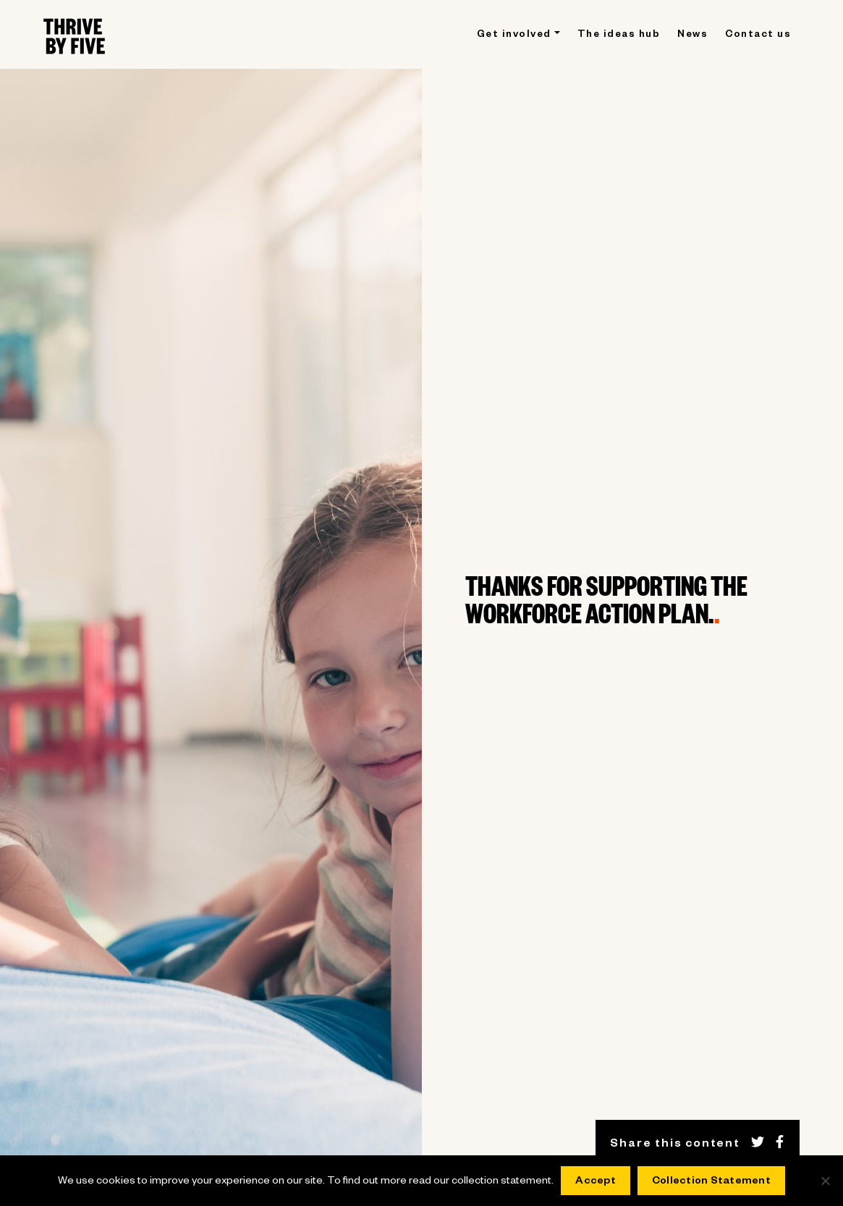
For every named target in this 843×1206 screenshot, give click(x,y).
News (692, 35)
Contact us (758, 35)
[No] (825, 1180)
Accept (595, 1182)
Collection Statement (711, 1182)
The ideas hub (619, 35)
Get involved (514, 35)
